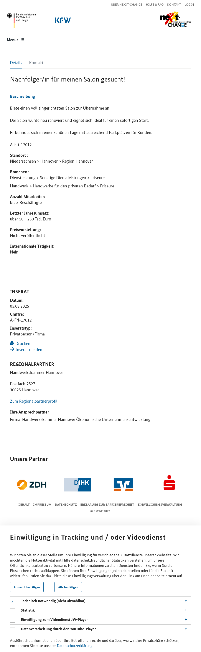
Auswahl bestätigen (27, 587)
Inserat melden (26, 349)
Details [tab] (16, 62)
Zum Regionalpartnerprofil (33, 401)
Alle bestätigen (68, 587)
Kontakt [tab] (36, 62)
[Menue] (15, 39)
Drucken (20, 343)
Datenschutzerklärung (74, 645)
